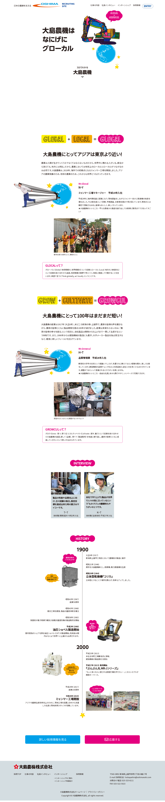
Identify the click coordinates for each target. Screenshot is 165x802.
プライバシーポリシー (96, 793)
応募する (112, 740)
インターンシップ (119, 5)
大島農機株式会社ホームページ (72, 793)
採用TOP (17, 775)
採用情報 (132, 5)
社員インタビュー (104, 5)
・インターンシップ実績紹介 (63, 782)
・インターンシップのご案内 (63, 779)
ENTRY (145, 5)
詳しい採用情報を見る (52, 740)
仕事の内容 (90, 5)
